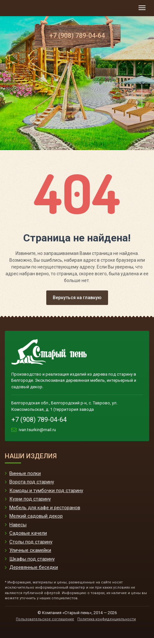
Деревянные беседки (33, 567)
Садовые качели (28, 533)
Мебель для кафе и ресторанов (44, 508)
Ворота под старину (31, 482)
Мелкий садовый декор (36, 516)
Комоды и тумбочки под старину (46, 490)
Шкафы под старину (32, 559)
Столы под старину (30, 542)
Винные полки (25, 473)
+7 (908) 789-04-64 (77, 35)
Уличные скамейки (30, 550)
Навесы (18, 525)
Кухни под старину (30, 499)
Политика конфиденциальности (106, 619)
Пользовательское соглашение (45, 619)
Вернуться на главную (77, 297)
